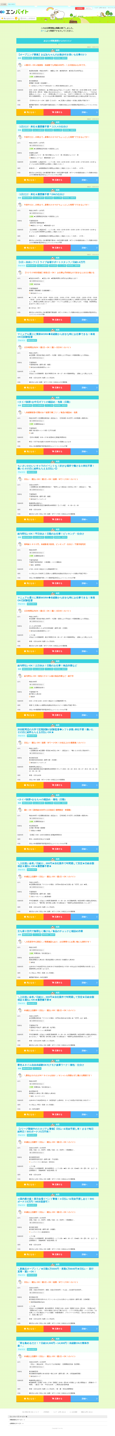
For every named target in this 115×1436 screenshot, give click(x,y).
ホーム (43, 31)
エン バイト (12, 4)
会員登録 (79, 8)
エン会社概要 (73, 1412)
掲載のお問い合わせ (87, 1412)
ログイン (88, 8)
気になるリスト (10, 18)
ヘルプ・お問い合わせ (100, 7)
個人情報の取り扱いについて (30, 1412)
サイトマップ (111, 7)
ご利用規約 (46, 1412)
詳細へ (84, 112)
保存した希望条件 (29, 18)
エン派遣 (3, 4)
